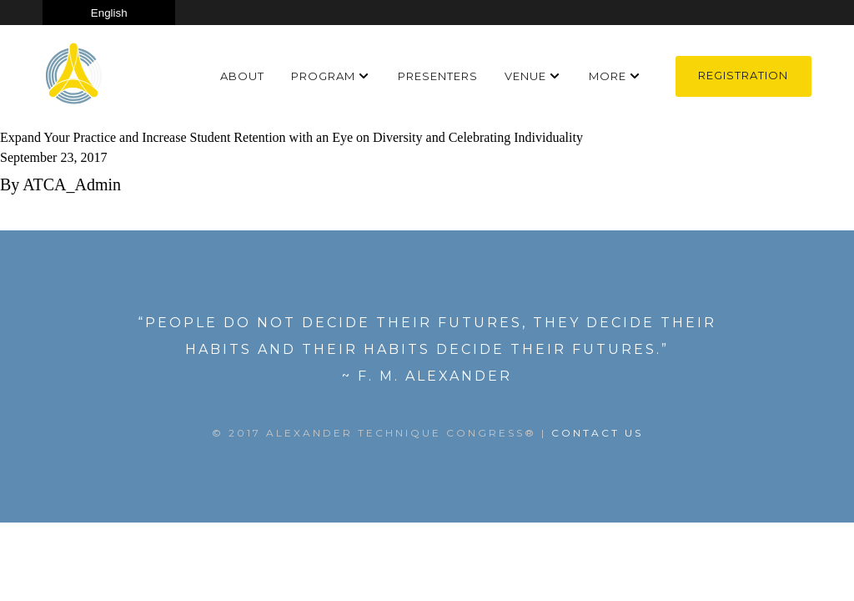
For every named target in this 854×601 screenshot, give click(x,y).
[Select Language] (109, 12)
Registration (743, 75)
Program (323, 76)
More (607, 76)
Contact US (597, 433)
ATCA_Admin (72, 184)
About (242, 76)
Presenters (438, 76)
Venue (525, 76)
